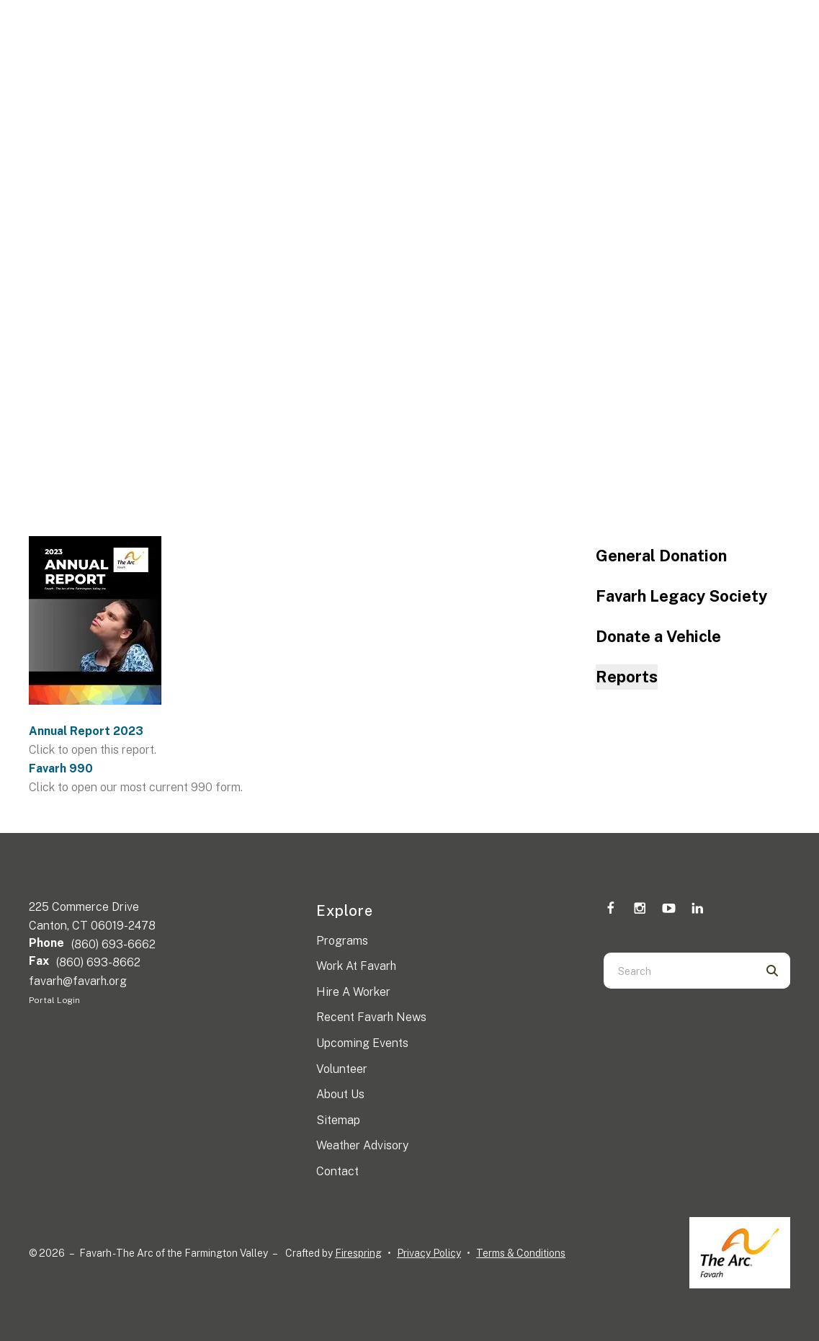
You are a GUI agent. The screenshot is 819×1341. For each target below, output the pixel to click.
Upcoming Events (362, 1043)
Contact (337, 1171)
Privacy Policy (429, 1253)
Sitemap (338, 1120)
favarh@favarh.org (78, 981)
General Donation (661, 555)
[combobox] (679, 971)
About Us (340, 1094)
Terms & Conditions (520, 1253)
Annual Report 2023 (86, 731)
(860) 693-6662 (113, 944)
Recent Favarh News (371, 1017)
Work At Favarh (356, 966)
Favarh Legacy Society (681, 596)
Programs (342, 941)
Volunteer (341, 1069)
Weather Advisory (362, 1145)
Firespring (358, 1253)
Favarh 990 (61, 768)
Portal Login (54, 1000)
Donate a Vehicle (658, 636)
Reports (627, 676)
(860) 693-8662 (98, 962)
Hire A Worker (353, 992)
